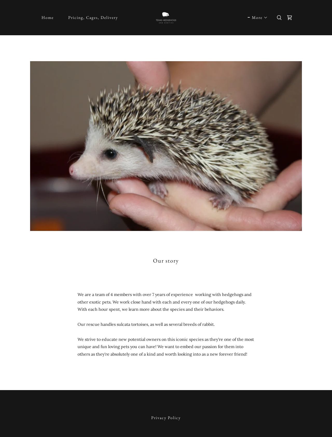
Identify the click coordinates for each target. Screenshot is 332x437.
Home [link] (48, 17)
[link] (166, 17)
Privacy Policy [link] (166, 417)
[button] (258, 18)
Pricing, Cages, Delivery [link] (93, 17)
